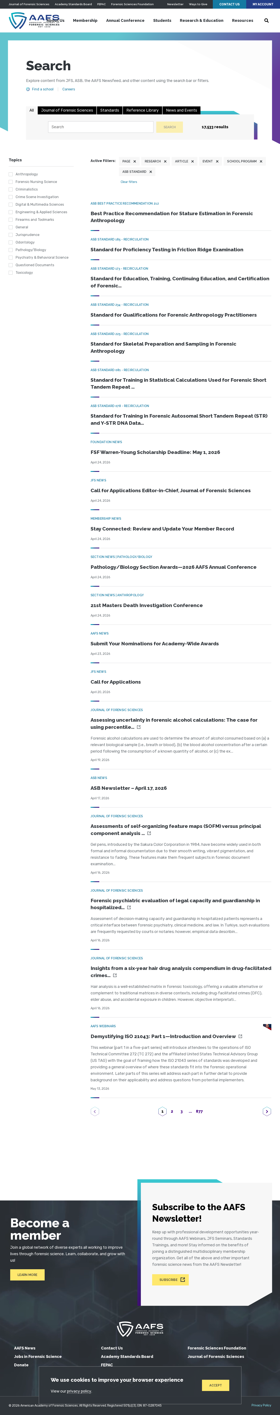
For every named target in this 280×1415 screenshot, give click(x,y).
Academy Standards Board (73, 4)
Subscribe (169, 1280)
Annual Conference (125, 20)
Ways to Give (198, 4)
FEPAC (101, 4)
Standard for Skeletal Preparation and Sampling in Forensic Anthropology (166, 349)
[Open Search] (266, 20)
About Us (55, 20)
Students (162, 20)
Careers (68, 89)
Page (126, 161)
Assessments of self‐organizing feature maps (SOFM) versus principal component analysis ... (178, 833)
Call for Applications (116, 684)
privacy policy (79, 1391)
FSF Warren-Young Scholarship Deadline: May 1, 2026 (158, 455)
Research (153, 161)
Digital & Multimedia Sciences (40, 205)
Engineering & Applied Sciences (41, 212)
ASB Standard (134, 172)
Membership (85, 20)
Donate (21, 1365)
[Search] (100, 127)
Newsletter (175, 4)
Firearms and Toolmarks (35, 220)
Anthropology (27, 174)
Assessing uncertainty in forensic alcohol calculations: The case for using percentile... (176, 726)
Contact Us (229, 4)
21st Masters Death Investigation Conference (148, 608)
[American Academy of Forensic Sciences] (36, 20)
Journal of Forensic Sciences (29, 4)
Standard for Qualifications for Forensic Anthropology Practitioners (176, 316)
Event (208, 161)
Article (181, 161)
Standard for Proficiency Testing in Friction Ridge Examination (169, 250)
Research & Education (201, 20)
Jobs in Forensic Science (38, 1356)
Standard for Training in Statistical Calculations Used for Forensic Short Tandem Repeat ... (174, 385)
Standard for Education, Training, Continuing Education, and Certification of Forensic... (167, 283)
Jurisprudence (27, 235)
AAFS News (24, 1348)
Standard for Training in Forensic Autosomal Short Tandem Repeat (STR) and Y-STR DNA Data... (175, 422)
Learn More (26, 1271)
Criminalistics (27, 189)
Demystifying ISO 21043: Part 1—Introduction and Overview (166, 1041)
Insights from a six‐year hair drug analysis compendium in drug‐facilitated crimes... (171, 976)
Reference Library (142, 110)
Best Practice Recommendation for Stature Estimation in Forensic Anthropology (174, 217)
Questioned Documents (35, 265)
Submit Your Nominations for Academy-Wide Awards (157, 646)
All (31, 110)
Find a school (43, 89)
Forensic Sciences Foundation (132, 4)
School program (242, 161)
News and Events (181, 110)
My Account (263, 4)
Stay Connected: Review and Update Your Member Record (164, 531)
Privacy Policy (261, 1405)
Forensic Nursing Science (36, 182)
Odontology (25, 242)
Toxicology (24, 273)
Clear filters (129, 182)
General (22, 227)
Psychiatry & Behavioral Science (42, 258)
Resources (242, 20)
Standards (109, 110)
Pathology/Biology (31, 250)
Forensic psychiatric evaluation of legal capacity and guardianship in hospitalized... (178, 908)
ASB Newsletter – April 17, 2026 (130, 791)
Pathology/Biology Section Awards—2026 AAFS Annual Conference (176, 570)
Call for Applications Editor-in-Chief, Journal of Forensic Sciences (173, 493)
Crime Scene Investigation (37, 197)
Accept (215, 1385)
